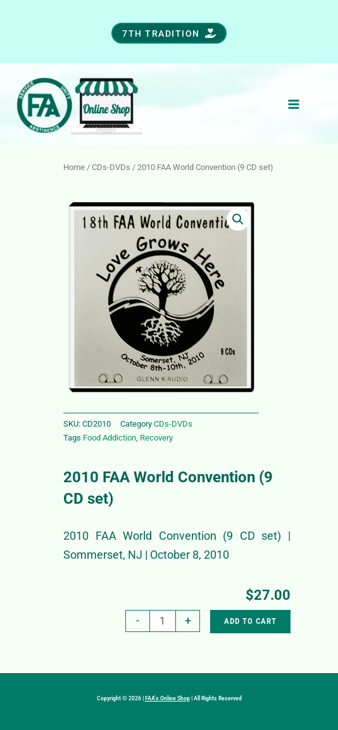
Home (74, 167)
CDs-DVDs (111, 167)
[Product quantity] (162, 621)
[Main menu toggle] (293, 103)
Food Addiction (109, 437)
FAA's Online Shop (167, 698)
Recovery (156, 437)
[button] (169, 33)
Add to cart (250, 621)
